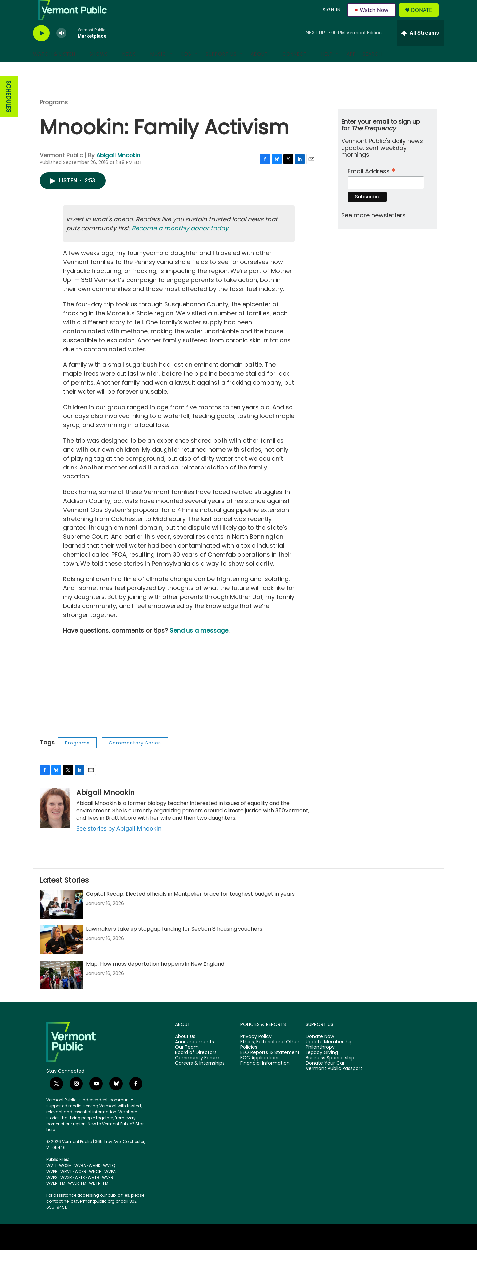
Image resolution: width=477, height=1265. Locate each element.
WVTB (93, 1192)
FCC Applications (260, 1072)
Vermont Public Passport (334, 1083)
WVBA (80, 1180)
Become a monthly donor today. (181, 243)
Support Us (221, 69)
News (129, 69)
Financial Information (265, 1078)
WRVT (66, 1186)
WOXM (65, 1180)
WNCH (95, 1186)
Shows (98, 69)
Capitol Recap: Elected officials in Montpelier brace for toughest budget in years (190, 908)
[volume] (61, 48)
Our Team (187, 1062)
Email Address (372, 185)
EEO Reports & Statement (270, 1067)
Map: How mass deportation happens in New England (155, 979)
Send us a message (199, 645)
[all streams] (420, 48)
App (351, 69)
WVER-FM (55, 1198)
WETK (80, 1192)
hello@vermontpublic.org (89, 1216)
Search (372, 69)
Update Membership (329, 1057)
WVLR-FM (77, 1198)
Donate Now (320, 1051)
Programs (54, 117)
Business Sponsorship (330, 1072)
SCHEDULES (8, 111)
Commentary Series (135, 757)
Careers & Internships (200, 1078)
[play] (41, 48)
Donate (425, 17)
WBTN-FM (98, 1198)
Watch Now (372, 17)
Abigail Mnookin (118, 170)
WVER (107, 1192)
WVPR (52, 1186)
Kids (186, 69)
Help (327, 69)
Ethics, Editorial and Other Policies (269, 1059)
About (259, 69)
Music (158, 69)
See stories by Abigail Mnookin (119, 843)
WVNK (94, 1180)
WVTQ (109, 1180)
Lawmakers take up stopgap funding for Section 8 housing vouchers (174, 944)
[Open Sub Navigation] (80, 69)
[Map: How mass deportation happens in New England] (61, 989)
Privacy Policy (256, 1051)
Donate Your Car (325, 1078)
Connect (294, 69)
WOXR (80, 1186)
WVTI (51, 1180)
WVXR (66, 1192)
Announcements (194, 1057)
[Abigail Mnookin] (55, 823)
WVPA (110, 1186)
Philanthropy (320, 1062)
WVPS (52, 1192)
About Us (185, 1051)
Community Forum (197, 1072)
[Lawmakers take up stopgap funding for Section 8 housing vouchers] (61, 954)
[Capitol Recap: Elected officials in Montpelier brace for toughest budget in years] (61, 919)
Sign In (331, 17)
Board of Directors (196, 1067)
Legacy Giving (322, 1067)
